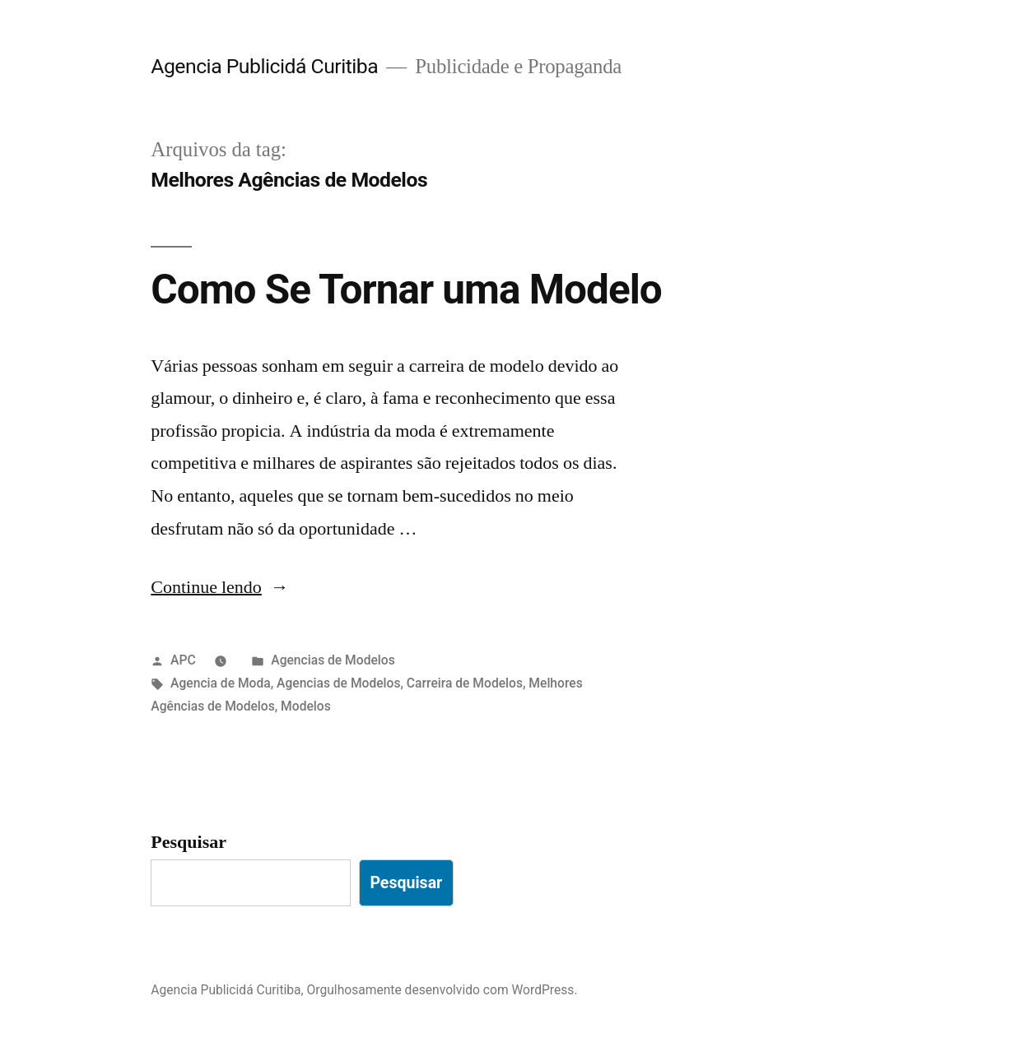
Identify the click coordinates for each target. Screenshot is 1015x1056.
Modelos (306, 706)
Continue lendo (220, 587)
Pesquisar (188, 842)
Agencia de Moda (220, 683)
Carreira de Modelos (465, 683)
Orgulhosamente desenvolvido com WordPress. (442, 990)
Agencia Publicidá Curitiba (264, 66)
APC (183, 660)
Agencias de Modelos (332, 660)
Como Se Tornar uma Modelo (406, 289)
